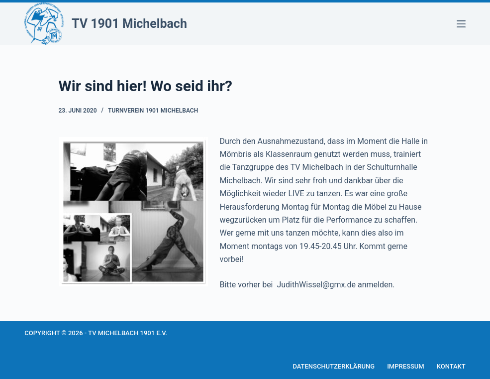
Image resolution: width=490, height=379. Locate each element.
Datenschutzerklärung (334, 366)
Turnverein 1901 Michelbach (153, 110)
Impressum (405, 366)
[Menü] (461, 23)
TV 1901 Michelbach (129, 23)
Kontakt (451, 366)
